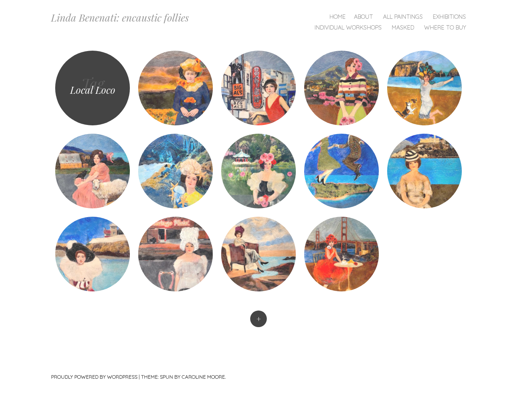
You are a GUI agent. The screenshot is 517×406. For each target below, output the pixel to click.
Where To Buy (445, 27)
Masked (403, 27)
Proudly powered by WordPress (94, 377)
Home (337, 16)
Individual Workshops (348, 27)
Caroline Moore (203, 377)
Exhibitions (449, 16)
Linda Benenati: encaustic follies (120, 17)
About (363, 16)
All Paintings (403, 16)
